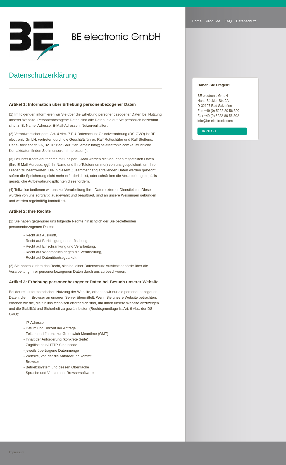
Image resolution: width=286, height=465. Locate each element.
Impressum (16, 452)
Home (197, 21)
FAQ (228, 21)
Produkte (213, 21)
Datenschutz (246, 21)
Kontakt (209, 131)
